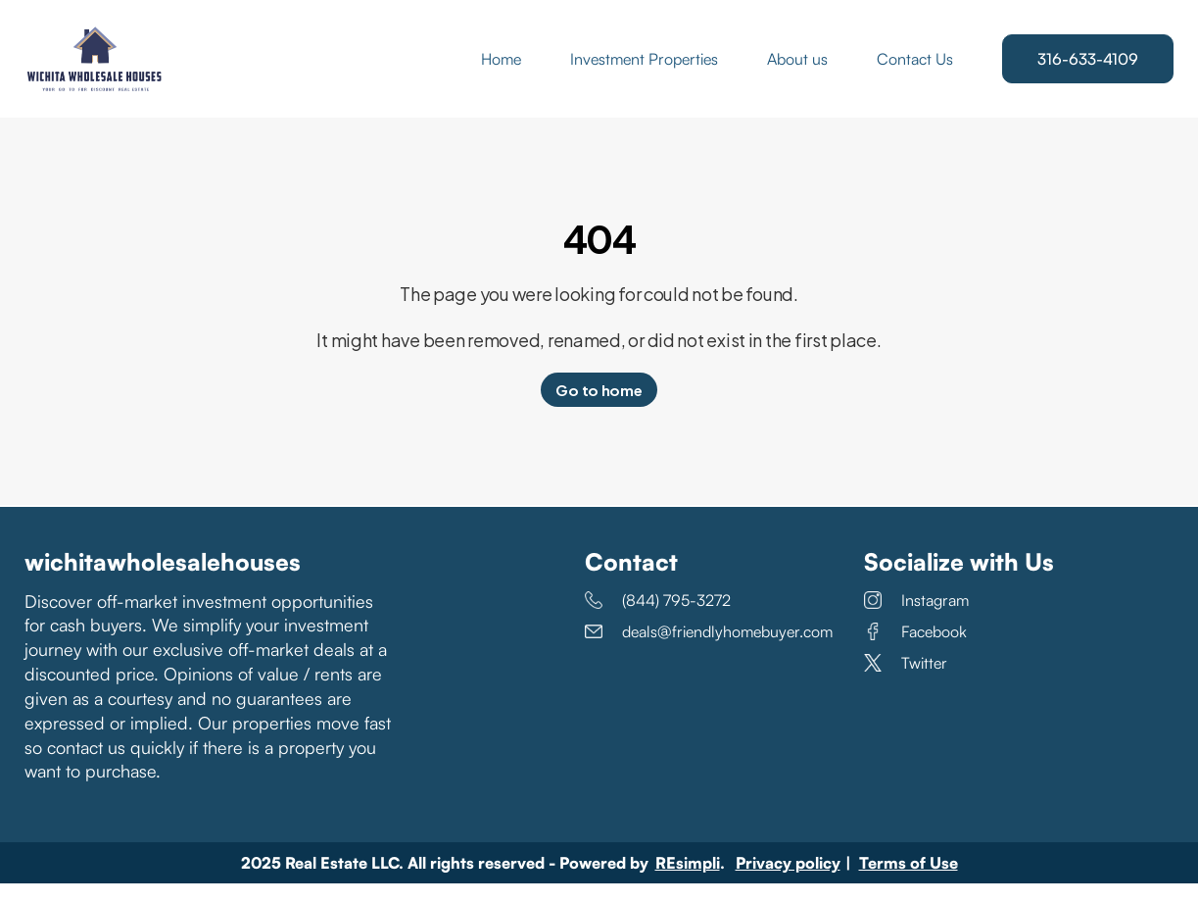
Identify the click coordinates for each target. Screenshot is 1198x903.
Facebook (915, 651)
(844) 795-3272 (658, 619)
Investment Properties (644, 68)
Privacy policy (788, 882)
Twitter (905, 682)
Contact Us (915, 68)
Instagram (916, 619)
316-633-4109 (1087, 68)
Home (501, 68)
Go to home (598, 409)
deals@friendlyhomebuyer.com (709, 651)
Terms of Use (908, 882)
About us (797, 68)
